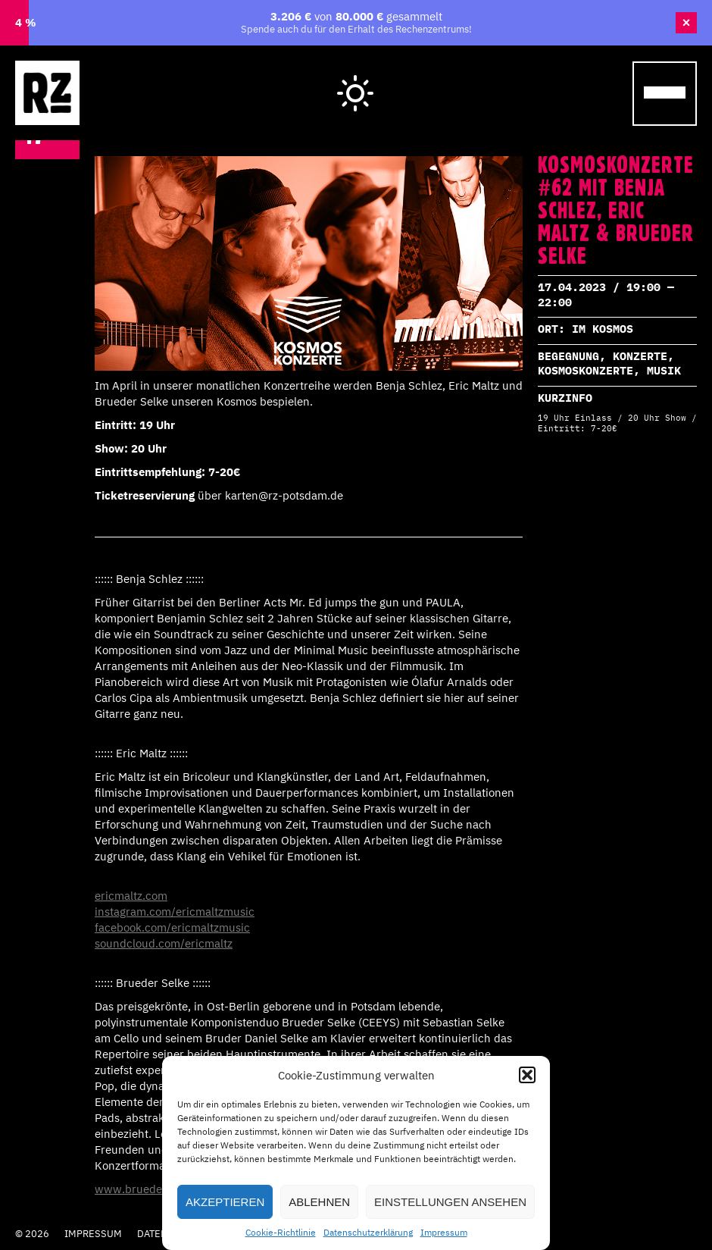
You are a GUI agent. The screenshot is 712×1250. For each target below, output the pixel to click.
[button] (527, 1074)
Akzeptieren (225, 1201)
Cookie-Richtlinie (280, 1232)
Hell (356, 80)
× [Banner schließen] (686, 22)
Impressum (443, 1232)
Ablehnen (319, 1201)
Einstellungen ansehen (450, 1201)
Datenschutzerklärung (368, 1232)
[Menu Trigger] (664, 93)
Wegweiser (460, 77)
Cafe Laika (572, 77)
